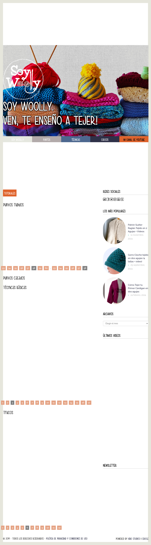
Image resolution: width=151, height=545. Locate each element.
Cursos (104, 140)
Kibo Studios (134, 538)
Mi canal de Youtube (134, 140)
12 (59, 402)
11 (54, 402)
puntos (46, 140)
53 (3, 268)
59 (40, 268)
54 (9, 268)
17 (89, 402)
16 (83, 402)
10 (47, 402)
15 (77, 402)
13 (65, 402)
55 (15, 268)
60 (46, 268)
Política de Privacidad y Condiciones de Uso (66, 538)
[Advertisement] (75, 24)
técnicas (76, 140)
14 (71, 402)
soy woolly (17, 140)
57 (28, 268)
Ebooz (145, 538)
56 (21, 268)
